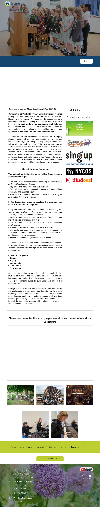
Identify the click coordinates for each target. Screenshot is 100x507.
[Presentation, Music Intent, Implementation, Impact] (50, 351)
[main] (50, 28)
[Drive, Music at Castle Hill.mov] (50, 85)
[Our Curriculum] (50, 458)
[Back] (86, 61)
